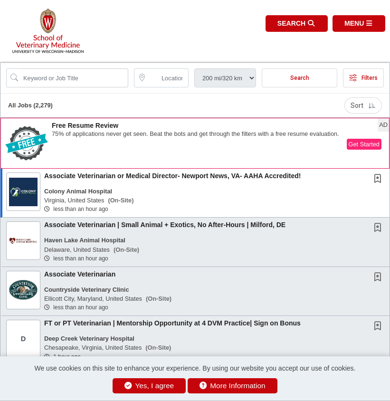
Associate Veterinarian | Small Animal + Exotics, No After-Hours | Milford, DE (164, 225)
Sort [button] (363, 105)
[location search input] (168, 77)
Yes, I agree (149, 386)
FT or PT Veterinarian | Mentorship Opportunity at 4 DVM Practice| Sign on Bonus (172, 323)
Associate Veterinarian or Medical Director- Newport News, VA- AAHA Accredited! (172, 176)
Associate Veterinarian (79, 274)
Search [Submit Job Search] (299, 78)
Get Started (364, 144)
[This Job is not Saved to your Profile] (379, 179)
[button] (359, 23)
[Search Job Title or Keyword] (73, 77)
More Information (233, 386)
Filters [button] (363, 78)
